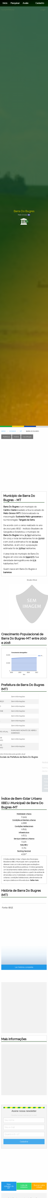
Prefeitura (6, 437)
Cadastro (39, 3)
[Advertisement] (24, 465)
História (16, 437)
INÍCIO (3, 431)
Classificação (27, 437)
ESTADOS (12, 431)
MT (21, 431)
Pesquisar (15, 3)
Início (5, 3)
